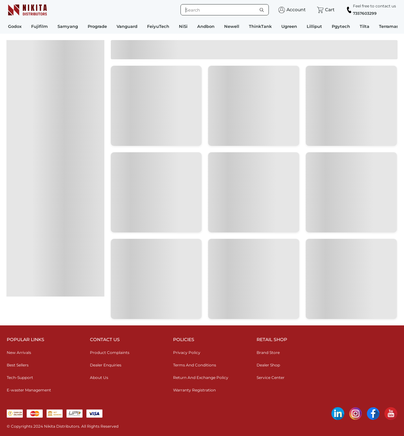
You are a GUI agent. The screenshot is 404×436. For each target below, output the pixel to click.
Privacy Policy (186, 352)
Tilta (364, 26)
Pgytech (341, 26)
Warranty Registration (194, 390)
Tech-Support (20, 377)
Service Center (271, 377)
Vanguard (127, 26)
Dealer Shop (268, 365)
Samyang (67, 26)
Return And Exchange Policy (200, 377)
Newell (231, 26)
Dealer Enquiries (105, 365)
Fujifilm (39, 26)
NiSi (183, 26)
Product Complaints (109, 352)
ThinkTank (260, 26)
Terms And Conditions (194, 365)
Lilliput (314, 26)
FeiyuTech (158, 26)
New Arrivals (19, 352)
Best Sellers (18, 365)
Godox (15, 26)
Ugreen (289, 26)
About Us (99, 377)
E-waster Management (29, 390)
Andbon (206, 26)
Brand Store (268, 352)
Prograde (97, 26)
